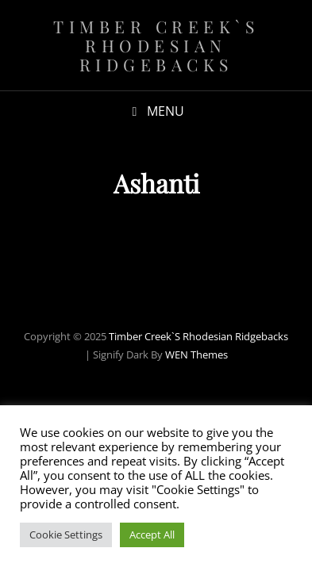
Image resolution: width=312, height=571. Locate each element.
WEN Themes (196, 354)
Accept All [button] (152, 534)
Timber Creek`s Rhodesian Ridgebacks (156, 45)
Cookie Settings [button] (65, 534)
